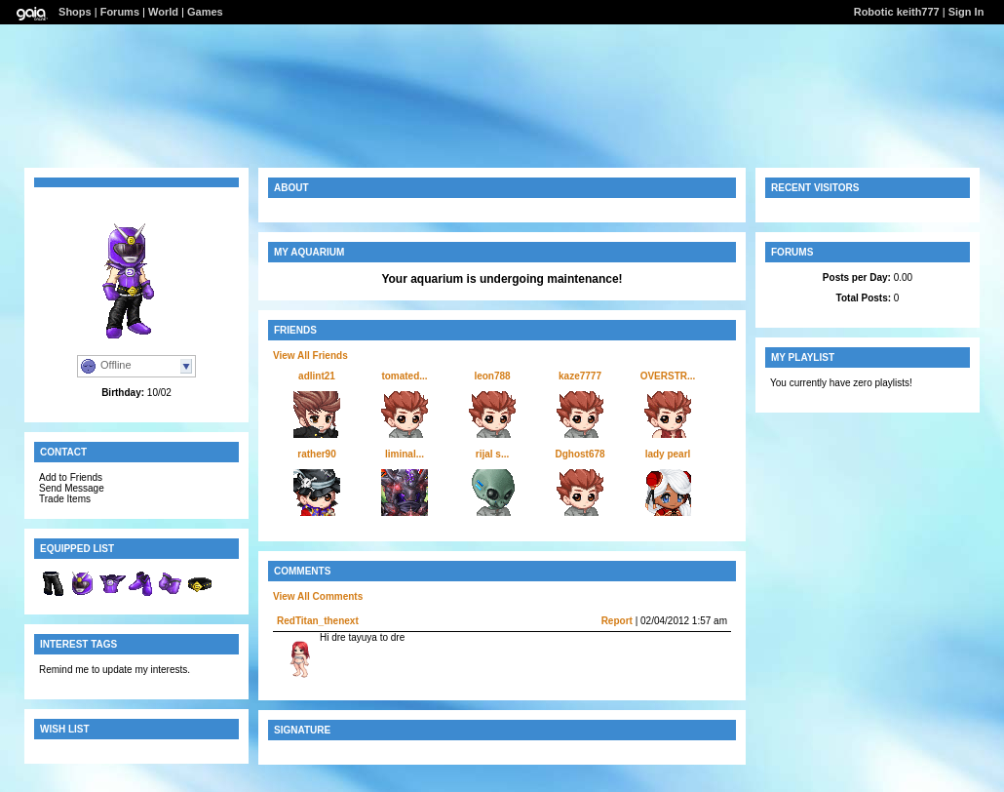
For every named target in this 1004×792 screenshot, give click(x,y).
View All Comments (318, 596)
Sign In (966, 12)
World (163, 12)
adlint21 (316, 376)
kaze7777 (580, 376)
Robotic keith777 (897, 12)
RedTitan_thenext (318, 620)
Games (205, 12)
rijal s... (492, 454)
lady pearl (668, 454)
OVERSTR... (668, 376)
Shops (75, 12)
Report (617, 620)
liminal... (404, 454)
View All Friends (310, 355)
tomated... (404, 376)
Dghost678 (579, 454)
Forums (119, 12)
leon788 (492, 376)
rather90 (316, 454)
